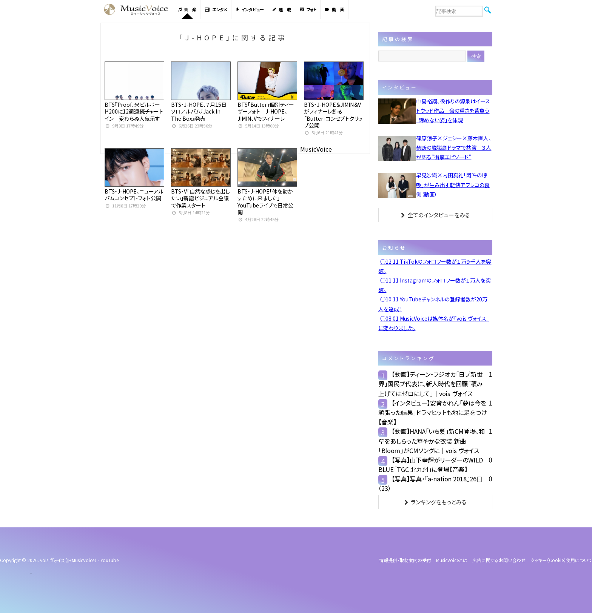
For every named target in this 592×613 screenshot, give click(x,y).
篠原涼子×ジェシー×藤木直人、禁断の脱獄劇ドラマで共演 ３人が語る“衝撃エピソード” (453, 147)
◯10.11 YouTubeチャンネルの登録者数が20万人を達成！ (432, 303)
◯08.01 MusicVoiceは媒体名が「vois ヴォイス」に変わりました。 (433, 323)
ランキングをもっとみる (435, 502)
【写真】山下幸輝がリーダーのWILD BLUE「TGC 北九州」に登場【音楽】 (430, 464)
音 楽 (187, 9)
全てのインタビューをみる (435, 215)
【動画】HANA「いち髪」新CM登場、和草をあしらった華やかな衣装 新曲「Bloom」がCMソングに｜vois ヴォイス (431, 441)
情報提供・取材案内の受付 (405, 560)
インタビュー (250, 9)
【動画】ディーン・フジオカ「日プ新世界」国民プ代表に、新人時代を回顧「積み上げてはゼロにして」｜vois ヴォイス (430, 384)
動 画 (334, 9)
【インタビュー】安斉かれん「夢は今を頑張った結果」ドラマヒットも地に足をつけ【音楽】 (432, 412)
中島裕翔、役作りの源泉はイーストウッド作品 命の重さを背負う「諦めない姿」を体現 (453, 110)
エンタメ (216, 9)
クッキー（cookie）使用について (561, 560)
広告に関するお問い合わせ (499, 560)
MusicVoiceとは (451, 560)
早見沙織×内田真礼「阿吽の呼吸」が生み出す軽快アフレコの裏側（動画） (453, 184)
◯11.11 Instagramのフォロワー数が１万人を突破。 (434, 285)
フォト (308, 9)
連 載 (282, 9)
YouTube (109, 560)
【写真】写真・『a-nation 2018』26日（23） (430, 483)
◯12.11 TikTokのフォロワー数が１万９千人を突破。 (434, 266)
